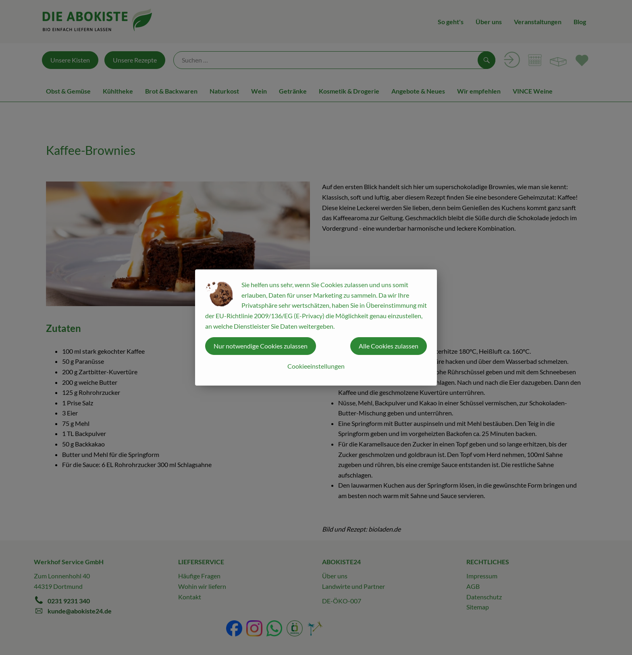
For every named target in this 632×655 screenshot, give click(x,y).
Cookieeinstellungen (316, 366)
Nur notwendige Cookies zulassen (261, 346)
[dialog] (316, 327)
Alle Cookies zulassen (388, 346)
